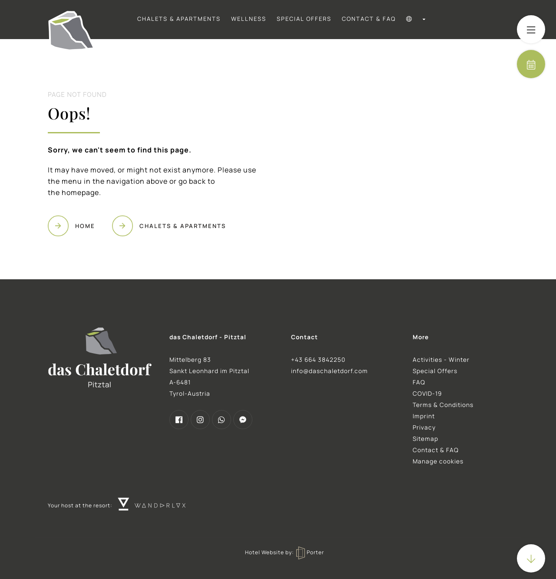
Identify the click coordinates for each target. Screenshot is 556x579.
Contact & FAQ (369, 19)
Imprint (424, 416)
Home (85, 226)
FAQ (419, 382)
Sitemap (425, 439)
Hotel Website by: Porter (284, 552)
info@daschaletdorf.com (329, 371)
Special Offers (304, 19)
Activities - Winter (441, 360)
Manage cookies (438, 461)
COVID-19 (427, 393)
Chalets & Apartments (179, 19)
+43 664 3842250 (318, 360)
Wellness (248, 19)
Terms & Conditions (443, 405)
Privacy (424, 427)
